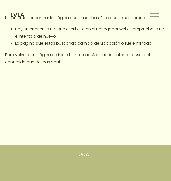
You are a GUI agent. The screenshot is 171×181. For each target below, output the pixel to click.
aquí (55, 62)
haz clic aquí (81, 55)
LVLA (17, 14)
